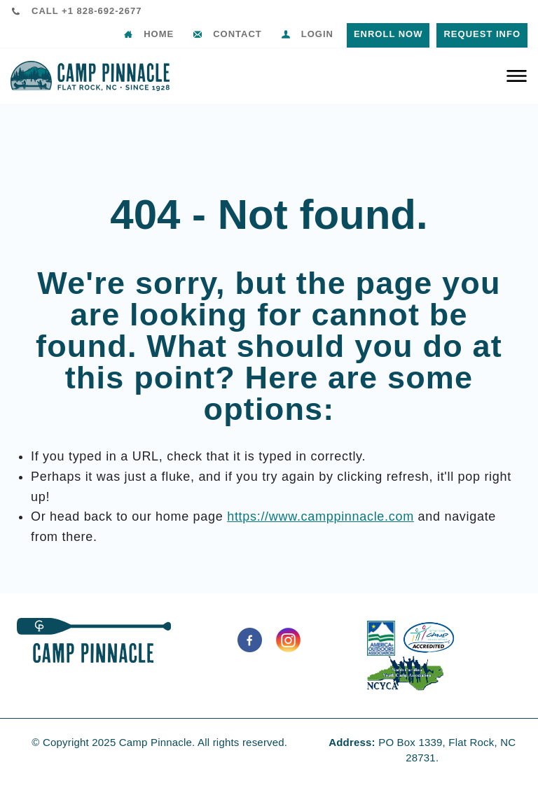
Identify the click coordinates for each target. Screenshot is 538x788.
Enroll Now (388, 34)
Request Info (481, 34)
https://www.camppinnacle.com (320, 516)
